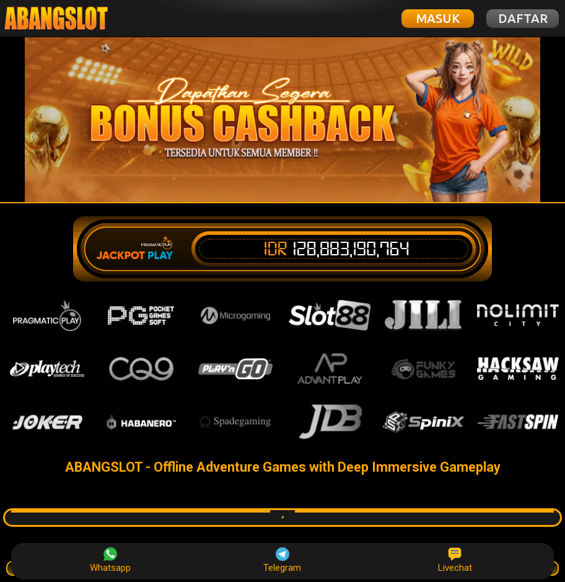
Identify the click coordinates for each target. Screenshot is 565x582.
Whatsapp (110, 560)
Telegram (282, 560)
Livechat (455, 560)
